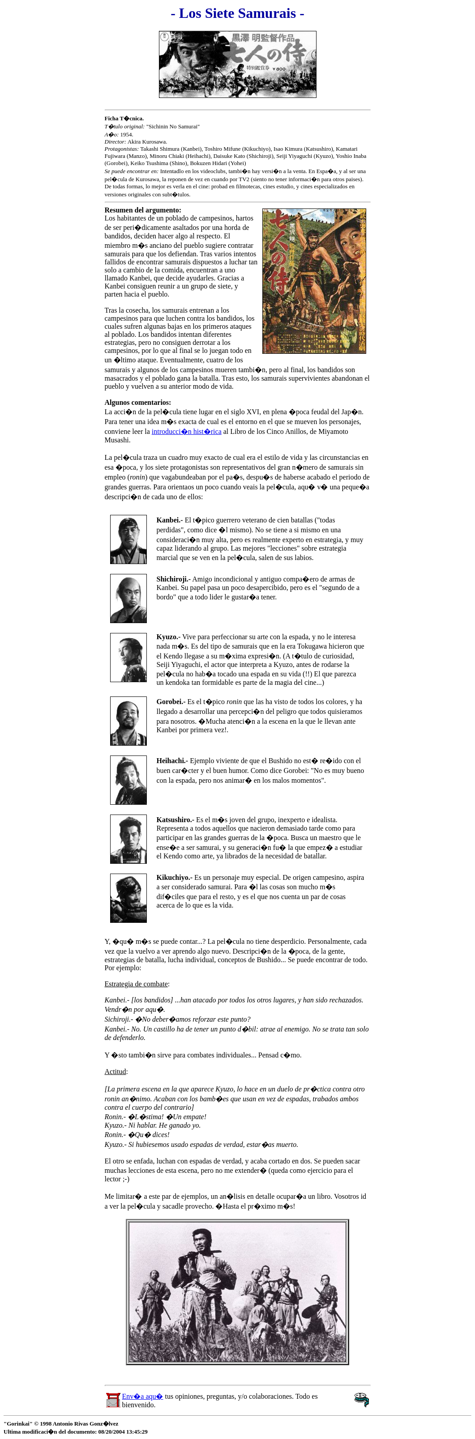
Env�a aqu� (142, 1396)
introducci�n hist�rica (187, 431)
